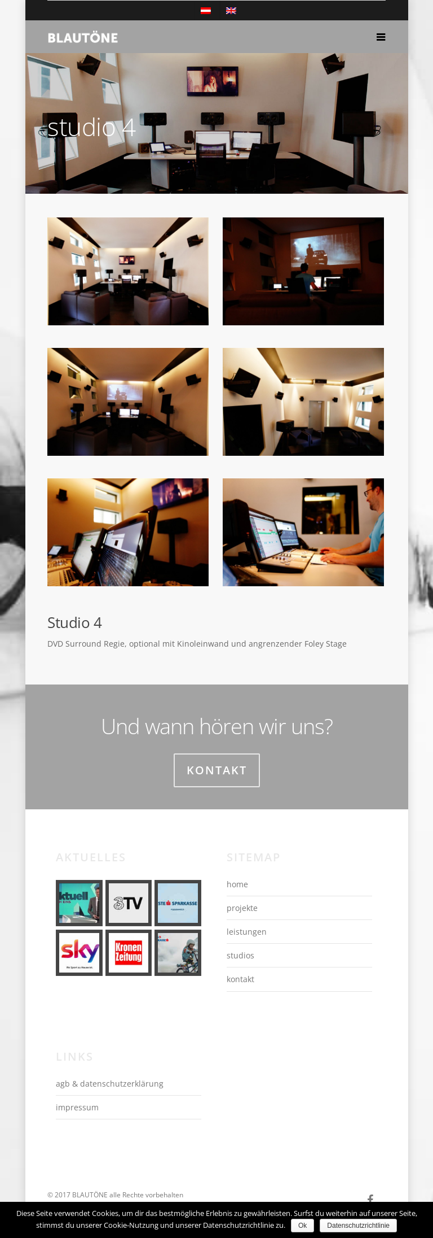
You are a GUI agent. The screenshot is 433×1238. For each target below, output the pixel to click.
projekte (242, 908)
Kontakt (217, 770)
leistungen (247, 931)
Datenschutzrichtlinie (358, 1226)
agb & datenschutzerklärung (110, 1083)
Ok (302, 1226)
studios (240, 955)
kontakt (240, 979)
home (237, 884)
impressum (77, 1107)
